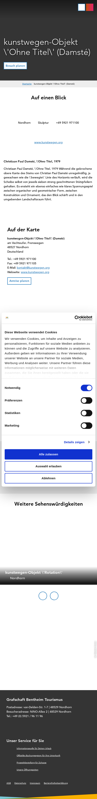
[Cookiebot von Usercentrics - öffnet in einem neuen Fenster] (74, 318)
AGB (8, 783)
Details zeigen (74, 442)
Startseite (27, 84)
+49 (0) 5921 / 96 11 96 (27, 716)
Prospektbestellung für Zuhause (31, 762)
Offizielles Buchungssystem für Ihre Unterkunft (38, 755)
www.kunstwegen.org (48, 142)
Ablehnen (48, 478)
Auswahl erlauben (48, 466)
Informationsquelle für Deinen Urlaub (34, 748)
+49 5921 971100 (67, 122)
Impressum (35, 783)
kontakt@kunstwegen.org (33, 267)
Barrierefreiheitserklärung (56, 783)
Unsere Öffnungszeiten (27, 769)
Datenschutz (20, 783)
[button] (15, 65)
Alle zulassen (48, 454)
